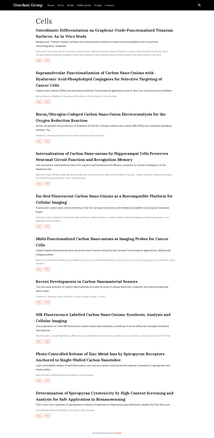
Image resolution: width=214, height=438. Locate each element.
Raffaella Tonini (63, 178)
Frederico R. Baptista (46, 296)
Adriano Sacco (65, 135)
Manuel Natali (58, 375)
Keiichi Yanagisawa (154, 217)
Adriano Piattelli (117, 51)
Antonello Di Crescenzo (64, 51)
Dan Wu (134, 336)
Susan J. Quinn (97, 296)
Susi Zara (156, 55)
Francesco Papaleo (162, 175)
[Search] (199, 5)
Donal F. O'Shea (163, 336)
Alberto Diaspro (99, 217)
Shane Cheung (108, 336)
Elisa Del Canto (43, 375)
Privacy (118, 433)
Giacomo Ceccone (126, 260)
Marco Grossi (123, 336)
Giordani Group (28, 5)
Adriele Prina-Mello (58, 410)
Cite (39, 60)
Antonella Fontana (141, 55)
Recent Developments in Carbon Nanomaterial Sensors (86, 281)
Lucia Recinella (133, 51)
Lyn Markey (75, 260)
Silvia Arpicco (95, 96)
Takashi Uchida (115, 217)
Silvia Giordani (110, 96)
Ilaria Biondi (94, 336)
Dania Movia (72, 375)
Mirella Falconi (108, 55)
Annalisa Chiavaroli (151, 51)
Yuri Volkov (74, 410)
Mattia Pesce (111, 175)
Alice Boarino (80, 96)
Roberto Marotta (79, 175)
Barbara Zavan (92, 55)
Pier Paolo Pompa (45, 178)
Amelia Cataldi (124, 55)
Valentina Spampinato (105, 260)
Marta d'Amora (43, 96)
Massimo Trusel (44, 175)
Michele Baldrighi (53, 55)
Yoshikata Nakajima (134, 217)
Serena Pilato (84, 51)
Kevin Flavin (87, 260)
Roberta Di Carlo (44, 51)
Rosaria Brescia (81, 135)
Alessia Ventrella (100, 51)
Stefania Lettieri (44, 217)
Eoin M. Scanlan (160, 260)
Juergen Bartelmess (61, 336)
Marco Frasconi (127, 175)
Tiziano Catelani (144, 175)
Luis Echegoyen (144, 260)
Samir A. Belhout (66, 296)
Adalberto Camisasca (73, 55)
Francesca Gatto (96, 175)
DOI (47, 60)
